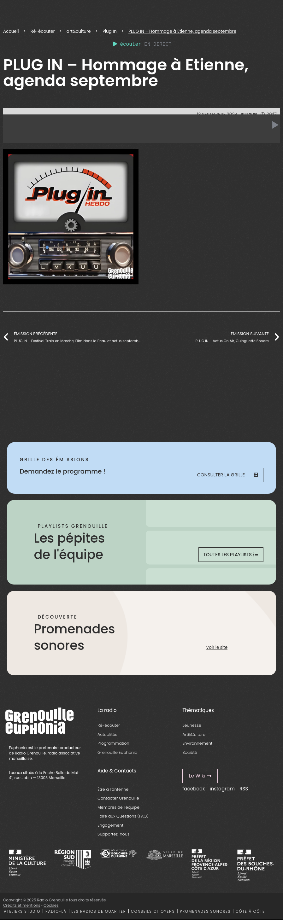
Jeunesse (191, 726)
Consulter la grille (227, 475)
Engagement (110, 825)
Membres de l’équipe (118, 807)
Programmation (113, 744)
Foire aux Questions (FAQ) (123, 816)
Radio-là (56, 911)
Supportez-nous (113, 834)
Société (189, 752)
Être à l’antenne (112, 789)
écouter (127, 44)
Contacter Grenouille (118, 798)
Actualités (107, 734)
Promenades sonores (205, 911)
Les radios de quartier (99, 911)
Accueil (11, 31)
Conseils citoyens (153, 911)
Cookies (51, 905)
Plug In (110, 31)
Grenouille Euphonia (117, 752)
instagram (222, 789)
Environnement (197, 744)
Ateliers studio (22, 911)
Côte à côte (250, 911)
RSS (243, 789)
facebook (193, 789)
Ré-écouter (43, 31)
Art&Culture (193, 734)
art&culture (79, 31)
